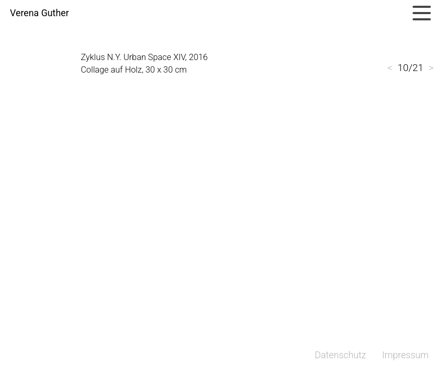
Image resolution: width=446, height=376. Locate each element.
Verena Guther (39, 13)
